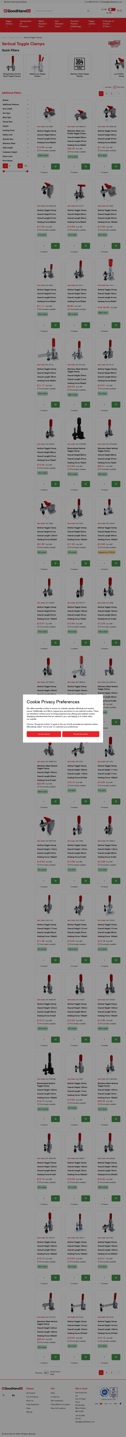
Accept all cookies (81, 734)
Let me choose (44, 734)
